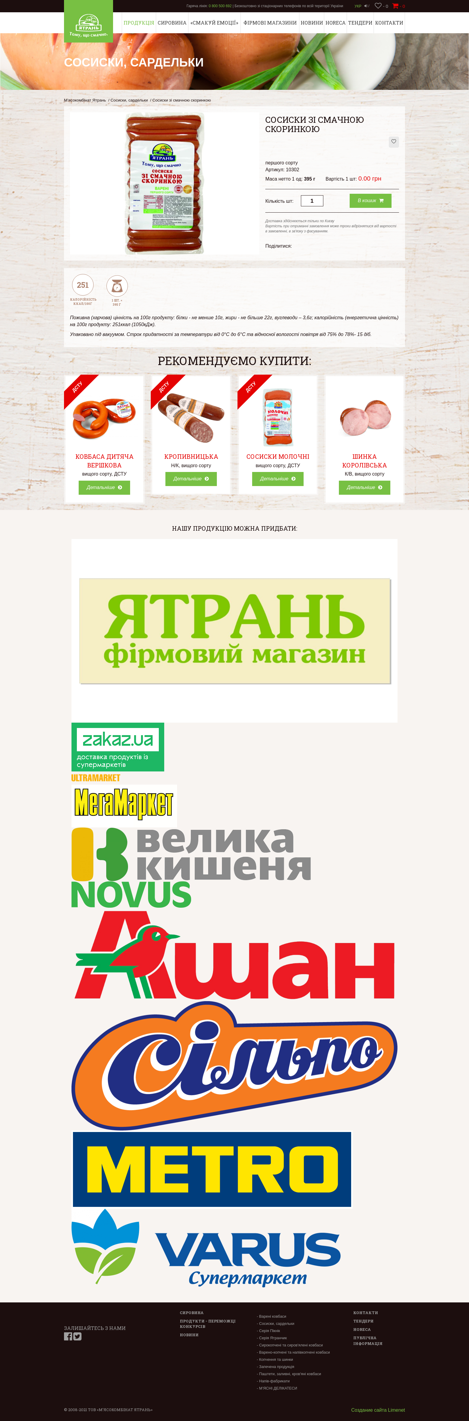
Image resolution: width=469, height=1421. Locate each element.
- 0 (381, 6)
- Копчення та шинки (275, 1359)
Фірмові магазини (270, 22)
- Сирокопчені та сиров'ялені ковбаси (290, 1345)
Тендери (360, 22)
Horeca (335, 22)
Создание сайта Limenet (378, 1410)
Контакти (389, 22)
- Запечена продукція (275, 1366)
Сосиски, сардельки (129, 100)
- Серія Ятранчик (272, 1338)
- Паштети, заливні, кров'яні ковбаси (289, 1374)
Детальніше (104, 487)
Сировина (172, 22)
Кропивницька (191, 456)
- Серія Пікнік (268, 1330)
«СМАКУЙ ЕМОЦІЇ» (214, 22)
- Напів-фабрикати (273, 1381)
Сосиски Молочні (277, 456)
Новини (312, 22)
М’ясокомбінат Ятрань (85, 100)
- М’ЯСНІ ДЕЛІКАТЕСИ (277, 1388)
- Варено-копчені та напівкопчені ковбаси (293, 1352)
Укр (358, 6)
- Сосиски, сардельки (275, 1323)
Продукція (139, 22)
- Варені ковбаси (271, 1316)
